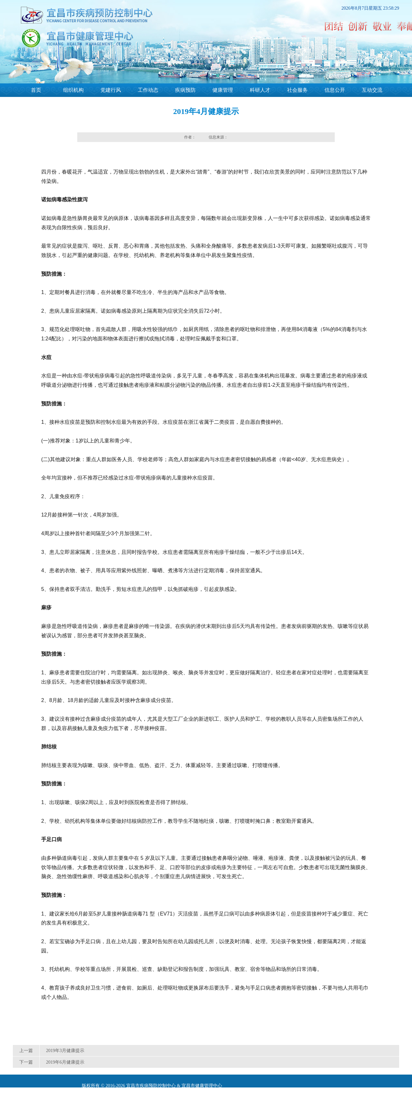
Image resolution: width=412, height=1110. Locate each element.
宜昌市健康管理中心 (202, 1085)
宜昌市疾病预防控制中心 (151, 1085)
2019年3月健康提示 (65, 1050)
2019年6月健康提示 (65, 1062)
